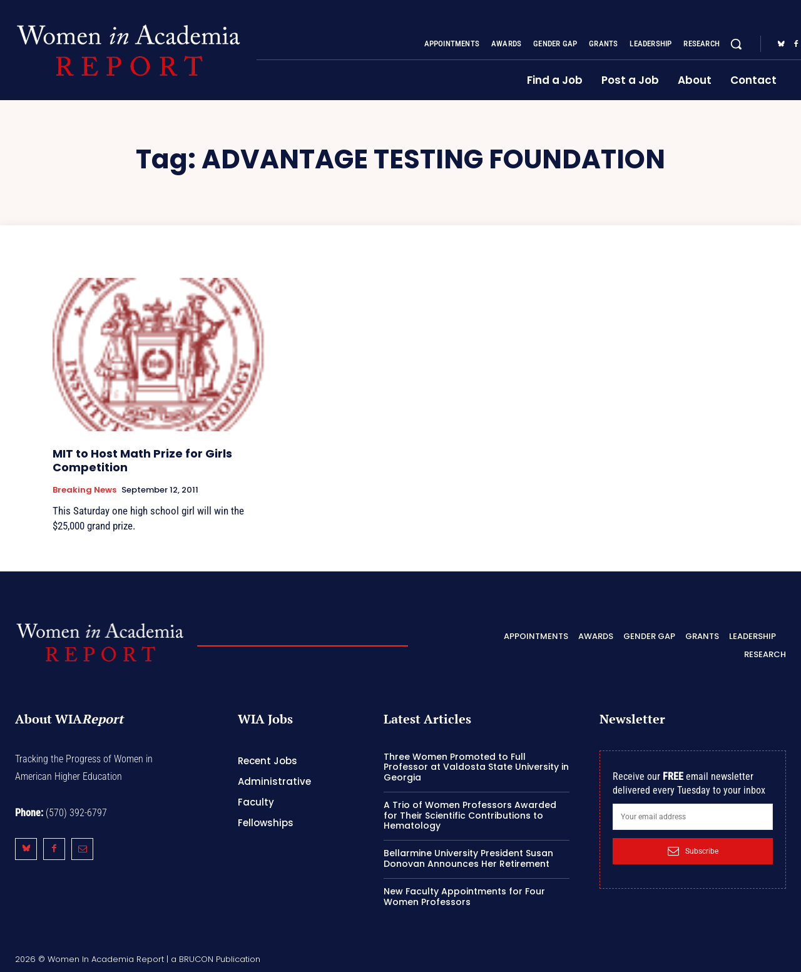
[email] (693, 817)
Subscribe (693, 851)
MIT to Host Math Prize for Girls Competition (142, 460)
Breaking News (84, 490)
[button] (736, 44)
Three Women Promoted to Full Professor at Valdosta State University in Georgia (476, 767)
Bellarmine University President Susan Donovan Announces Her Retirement (468, 858)
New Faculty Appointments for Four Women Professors (464, 896)
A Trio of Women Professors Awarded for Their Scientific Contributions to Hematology (470, 815)
